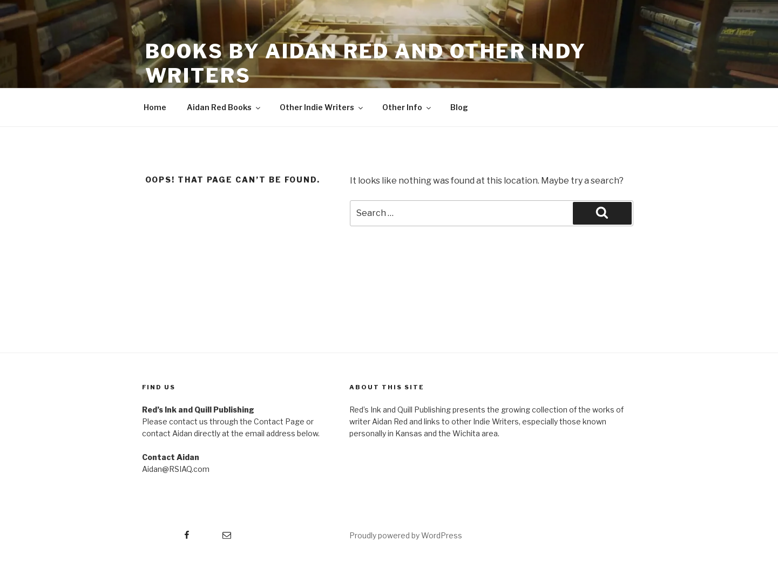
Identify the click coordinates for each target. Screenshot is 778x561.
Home (155, 107)
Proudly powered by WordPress (405, 535)
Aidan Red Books (224, 107)
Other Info (407, 107)
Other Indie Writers (322, 107)
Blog (459, 107)
